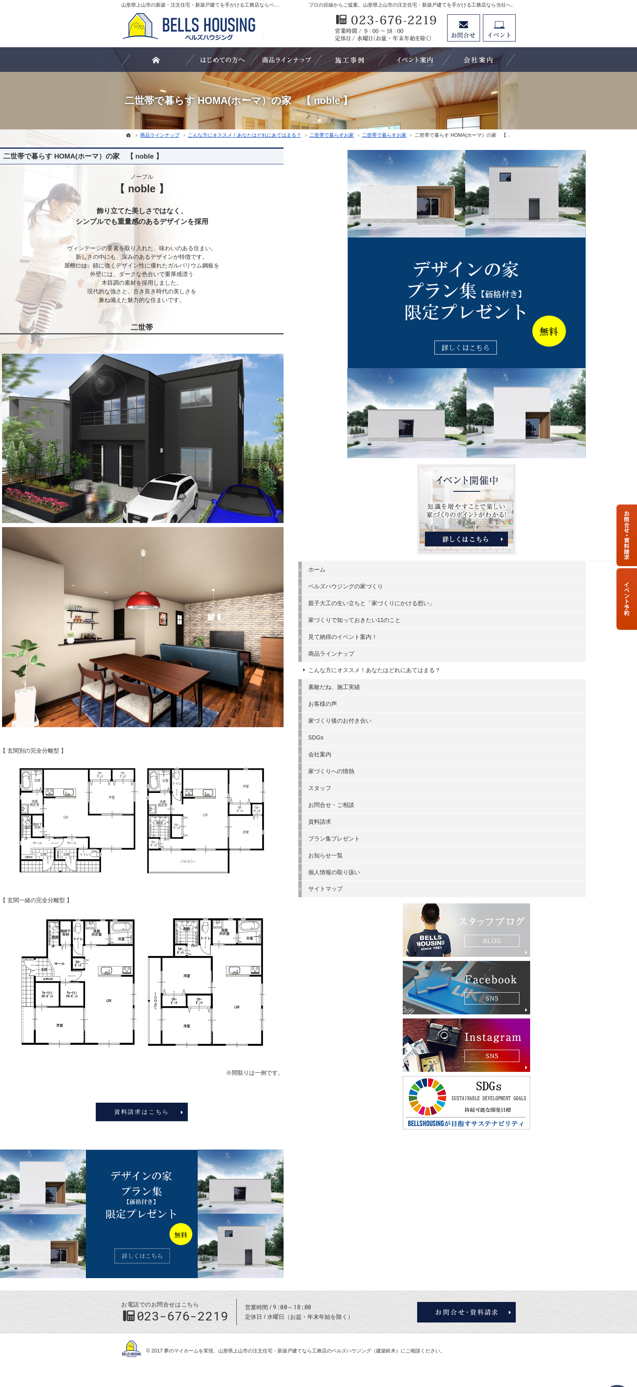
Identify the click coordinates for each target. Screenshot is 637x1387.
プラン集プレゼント (453, 677)
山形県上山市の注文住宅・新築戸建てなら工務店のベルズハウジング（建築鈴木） (309, 1351)
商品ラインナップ (450, 485)
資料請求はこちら (263, 1111)
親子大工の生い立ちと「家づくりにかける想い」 (467, 424)
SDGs (434, 576)
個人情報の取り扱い (453, 710)
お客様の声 (441, 542)
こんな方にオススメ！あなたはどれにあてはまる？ (467, 505)
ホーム (435, 386)
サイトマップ (444, 727)
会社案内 (438, 593)
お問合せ (463, 27)
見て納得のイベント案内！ (461, 468)
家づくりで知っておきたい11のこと (467, 448)
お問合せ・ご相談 (450, 643)
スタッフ (438, 626)
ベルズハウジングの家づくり (464, 403)
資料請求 (438, 660)
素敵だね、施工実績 (453, 526)
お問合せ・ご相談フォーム (466, 1312)
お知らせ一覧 (444, 694)
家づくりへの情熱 (450, 609)
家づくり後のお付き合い (458, 559)
